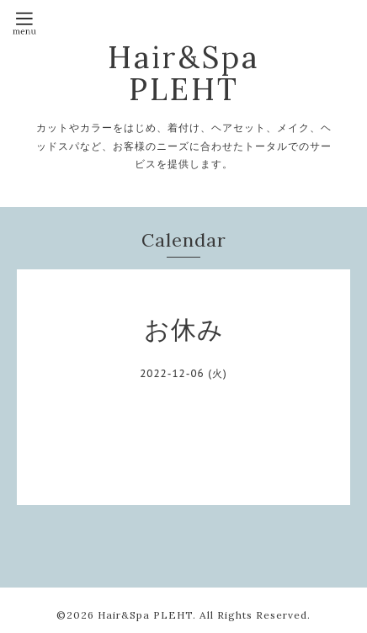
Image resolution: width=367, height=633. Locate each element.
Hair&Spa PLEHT (183, 73)
